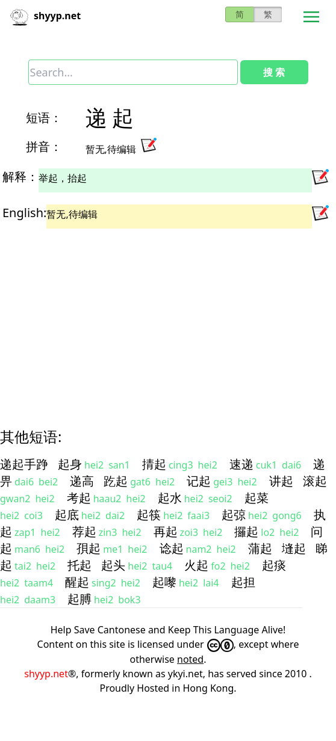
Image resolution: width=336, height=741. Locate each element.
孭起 (88, 548)
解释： (20, 176)
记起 (199, 481)
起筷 (149, 514)
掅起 (154, 464)
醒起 (77, 582)
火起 (196, 565)
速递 (241, 464)
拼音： (44, 146)
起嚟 (164, 582)
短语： (44, 117)
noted (190, 659)
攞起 (246, 531)
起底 (67, 514)
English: (24, 212)
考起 (79, 498)
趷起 (116, 481)
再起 (166, 531)
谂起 (172, 548)
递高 (82, 481)
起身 (70, 464)
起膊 (79, 599)
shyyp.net (46, 673)
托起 (79, 565)
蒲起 (260, 548)
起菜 (256, 498)
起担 (243, 582)
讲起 (281, 481)
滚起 (315, 481)
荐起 (84, 531)
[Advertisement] (156, 317)
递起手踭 (24, 464)
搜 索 (274, 72)
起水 (170, 498)
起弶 (234, 514)
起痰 (274, 565)
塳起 (294, 548)
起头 (113, 565)
